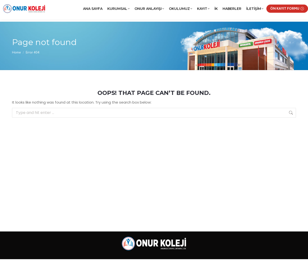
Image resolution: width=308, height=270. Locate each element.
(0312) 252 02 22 (52, 5)
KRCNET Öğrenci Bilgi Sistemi (228, 5)
